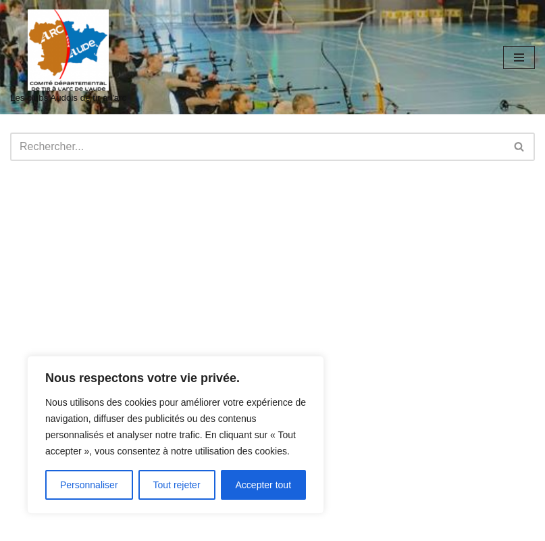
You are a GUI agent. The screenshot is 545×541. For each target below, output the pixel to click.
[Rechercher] (257, 147)
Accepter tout (264, 484)
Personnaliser (89, 484)
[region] (175, 435)
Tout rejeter (177, 484)
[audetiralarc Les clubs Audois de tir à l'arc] (68, 57)
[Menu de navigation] (519, 57)
